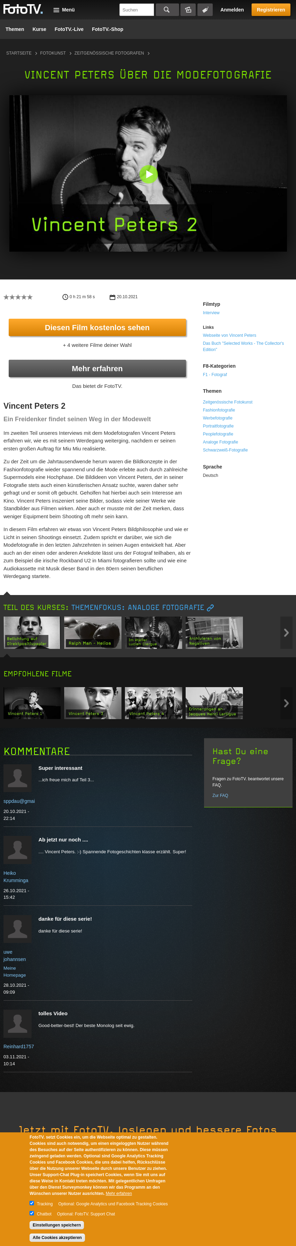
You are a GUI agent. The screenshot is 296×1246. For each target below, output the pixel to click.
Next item (286, 633)
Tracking (45, 1204)
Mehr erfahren (97, 368)
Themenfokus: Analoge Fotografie (137, 607)
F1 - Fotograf (215, 374)
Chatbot (44, 1214)
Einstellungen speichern (57, 1225)
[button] (149, 175)
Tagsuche (205, 9)
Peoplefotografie (218, 434)
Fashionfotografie (219, 410)
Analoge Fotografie (220, 442)
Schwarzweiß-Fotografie (225, 450)
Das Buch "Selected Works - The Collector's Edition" (243, 346)
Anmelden (232, 10)
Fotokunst (53, 53)
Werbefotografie (217, 418)
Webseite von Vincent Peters (229, 335)
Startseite (19, 53)
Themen (15, 29)
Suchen (167, 9)
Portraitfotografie (218, 426)
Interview (211, 312)
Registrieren (271, 10)
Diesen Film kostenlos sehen (97, 327)
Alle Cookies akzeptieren (57, 1237)
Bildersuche (188, 9)
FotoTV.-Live (69, 29)
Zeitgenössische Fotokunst (228, 402)
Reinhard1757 (18, 1046)
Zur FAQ (220, 795)
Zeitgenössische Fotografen (109, 53)
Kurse (39, 29)
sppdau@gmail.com (24, 801)
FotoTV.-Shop (107, 29)
